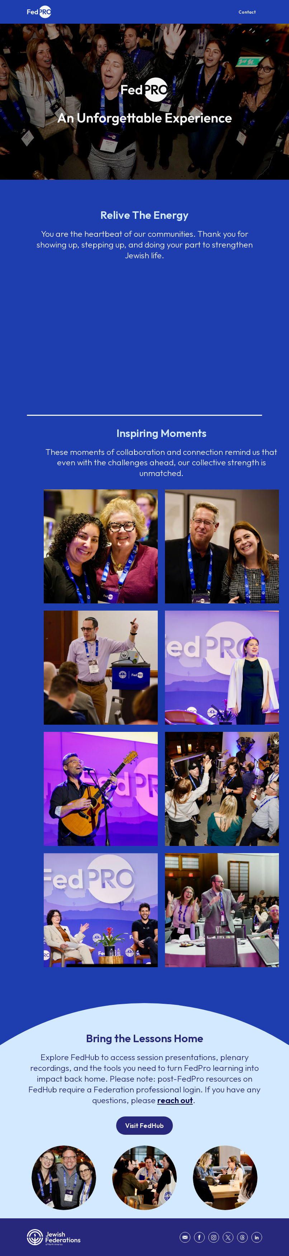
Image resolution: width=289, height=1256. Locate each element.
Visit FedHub (144, 1125)
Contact (247, 12)
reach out (175, 1100)
